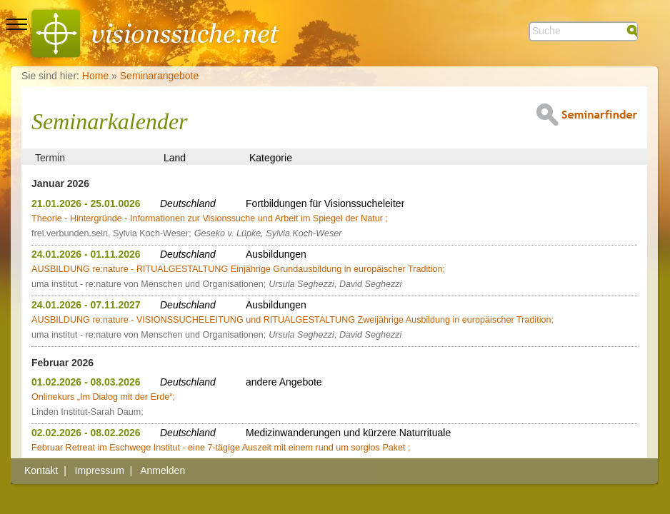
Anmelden (162, 470)
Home (95, 75)
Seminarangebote (159, 75)
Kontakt (41, 470)
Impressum (99, 470)
